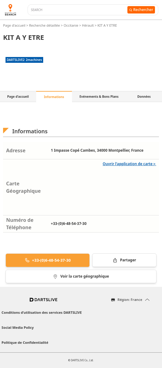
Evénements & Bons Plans (99, 96)
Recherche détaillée (45, 25)
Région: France (130, 299)
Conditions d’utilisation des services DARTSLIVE (42, 312)
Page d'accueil (14, 25)
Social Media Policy (18, 327)
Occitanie (71, 25)
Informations (54, 97)
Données (144, 96)
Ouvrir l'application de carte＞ (129, 163)
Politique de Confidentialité (25, 342)
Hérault (88, 25)
